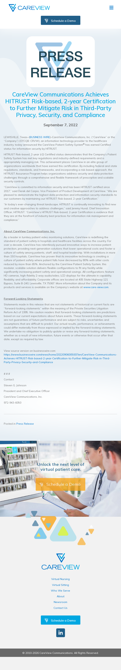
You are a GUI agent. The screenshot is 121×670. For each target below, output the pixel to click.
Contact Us (60, 608)
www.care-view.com (95, 287)
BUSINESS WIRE (40, 137)
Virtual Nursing (60, 579)
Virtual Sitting (60, 585)
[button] (60, 632)
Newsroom (60, 602)
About (60, 596)
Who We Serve (60, 590)
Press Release (25, 423)
